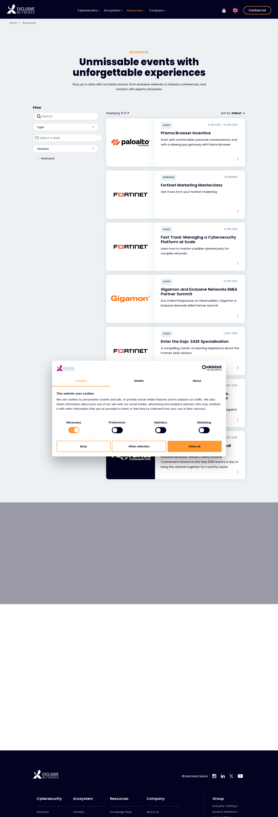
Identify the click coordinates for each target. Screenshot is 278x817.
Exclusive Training (224, 806)
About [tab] (197, 380)
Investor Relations (224, 812)
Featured (47, 158)
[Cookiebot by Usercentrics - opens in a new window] (205, 368)
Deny (83, 446)
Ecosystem (113, 10)
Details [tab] (139, 380)
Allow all (194, 446)
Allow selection (138, 446)
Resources (135, 10)
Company (157, 10)
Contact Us (257, 10)
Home (16, 23)
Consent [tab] (81, 380)
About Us (153, 812)
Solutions (43, 812)
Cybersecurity (88, 10)
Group (218, 798)
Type (64, 127)
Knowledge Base (121, 812)
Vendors (64, 148)
